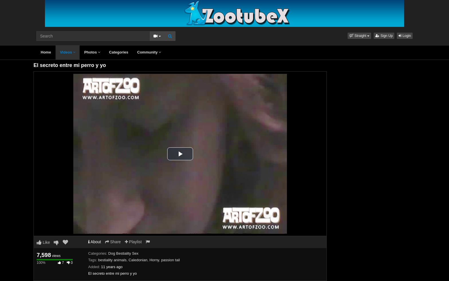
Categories (118, 52)
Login (405, 36)
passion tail (170, 260)
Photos (92, 52)
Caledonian (138, 260)
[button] (359, 36)
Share (113, 242)
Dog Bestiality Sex (123, 253)
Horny (154, 260)
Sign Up (384, 36)
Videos (67, 52)
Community (149, 52)
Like (43, 242)
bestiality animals (112, 260)
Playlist (133, 242)
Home (46, 52)
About (94, 242)
